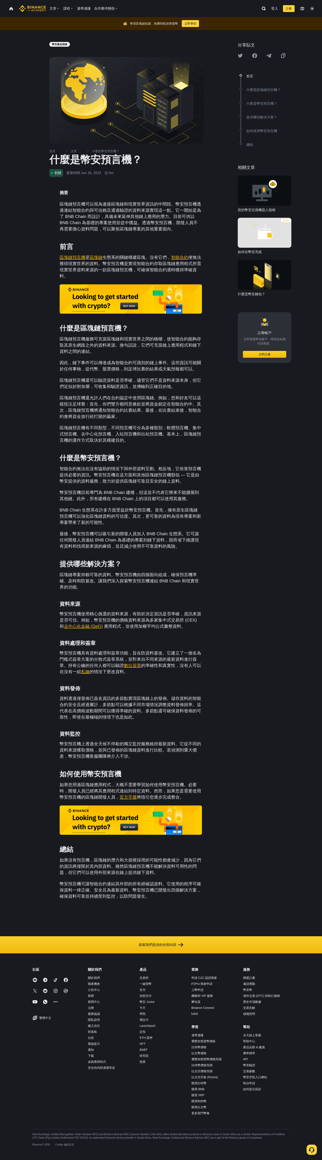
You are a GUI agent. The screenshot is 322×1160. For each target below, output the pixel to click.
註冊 (289, 8)
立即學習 (190, 23)
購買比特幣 (198, 1083)
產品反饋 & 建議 (254, 1047)
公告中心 (94, 990)
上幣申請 (197, 990)
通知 (91, 1049)
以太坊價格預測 (201, 1071)
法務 (91, 1007)
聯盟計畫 (249, 978)
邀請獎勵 (249, 984)
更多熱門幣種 (200, 1113)
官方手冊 (128, 797)
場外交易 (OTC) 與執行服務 (261, 995)
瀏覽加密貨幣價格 (203, 1041)
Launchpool (147, 1025)
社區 (91, 1037)
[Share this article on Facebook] (254, 55)
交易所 (144, 978)
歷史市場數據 (252, 1001)
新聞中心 (94, 1001)
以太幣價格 (198, 1053)
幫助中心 (249, 1041)
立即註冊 (265, 354)
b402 (194, 1013)
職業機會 (94, 984)
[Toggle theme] (312, 8)
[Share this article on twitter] (240, 55)
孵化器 (195, 1001)
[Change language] (302, 8)
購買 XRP (198, 1095)
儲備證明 (249, 1013)
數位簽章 (132, 665)
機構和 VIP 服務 (202, 995)
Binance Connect (202, 1007)
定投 (143, 1031)
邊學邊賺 (197, 1035)
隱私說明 (94, 1019)
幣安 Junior (147, 1001)
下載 (91, 1055)
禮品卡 (144, 1019)
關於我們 (94, 978)
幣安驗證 (249, 1065)
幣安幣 (247, 990)
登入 (274, 8)
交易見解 (249, 1007)
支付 (143, 990)
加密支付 (146, 995)
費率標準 (249, 1053)
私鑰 (85, 671)
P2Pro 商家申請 (202, 984)
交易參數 (249, 1071)
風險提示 (94, 1043)
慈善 (143, 1061)
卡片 (143, 1007)
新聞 (91, 995)
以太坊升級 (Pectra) (204, 1077)
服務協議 (94, 1013)
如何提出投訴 (252, 1089)
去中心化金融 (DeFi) (83, 626)
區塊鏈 (96, 257)
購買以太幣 (198, 1107)
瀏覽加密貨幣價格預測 (206, 1059)
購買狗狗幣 (198, 1101)
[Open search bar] (262, 8)
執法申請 (249, 1083)
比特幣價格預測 (201, 1065)
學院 (143, 1013)
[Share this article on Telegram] (268, 55)
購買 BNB (198, 1089)
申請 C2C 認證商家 (204, 978)
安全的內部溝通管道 (101, 1067)
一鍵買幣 (146, 984)
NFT (142, 1043)
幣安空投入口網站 (255, 1077)
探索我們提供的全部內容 (161, 945)
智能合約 (179, 257)
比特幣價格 (198, 1047)
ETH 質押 (146, 1037)
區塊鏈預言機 (72, 257)
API (245, 1059)
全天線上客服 (252, 1035)
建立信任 (94, 1025)
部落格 (92, 1031)
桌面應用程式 (97, 1061)
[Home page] (32, 8)
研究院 (144, 1055)
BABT (143, 1049)
